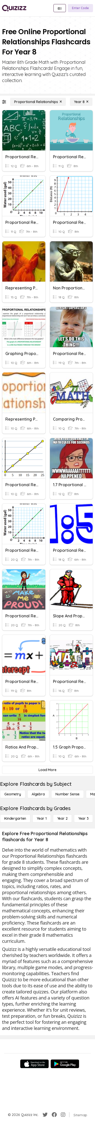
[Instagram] (63, 1115)
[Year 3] (83, 818)
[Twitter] (45, 1115)
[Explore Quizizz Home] (14, 8)
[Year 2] (62, 818)
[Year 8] (81, 102)
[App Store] (34, 1064)
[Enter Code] (80, 8)
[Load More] (47, 770)
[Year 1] (41, 818)
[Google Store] (65, 1064)
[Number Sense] (67, 794)
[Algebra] (38, 794)
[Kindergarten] (15, 818)
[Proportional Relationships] (38, 102)
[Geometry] (12, 794)
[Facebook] (54, 1115)
